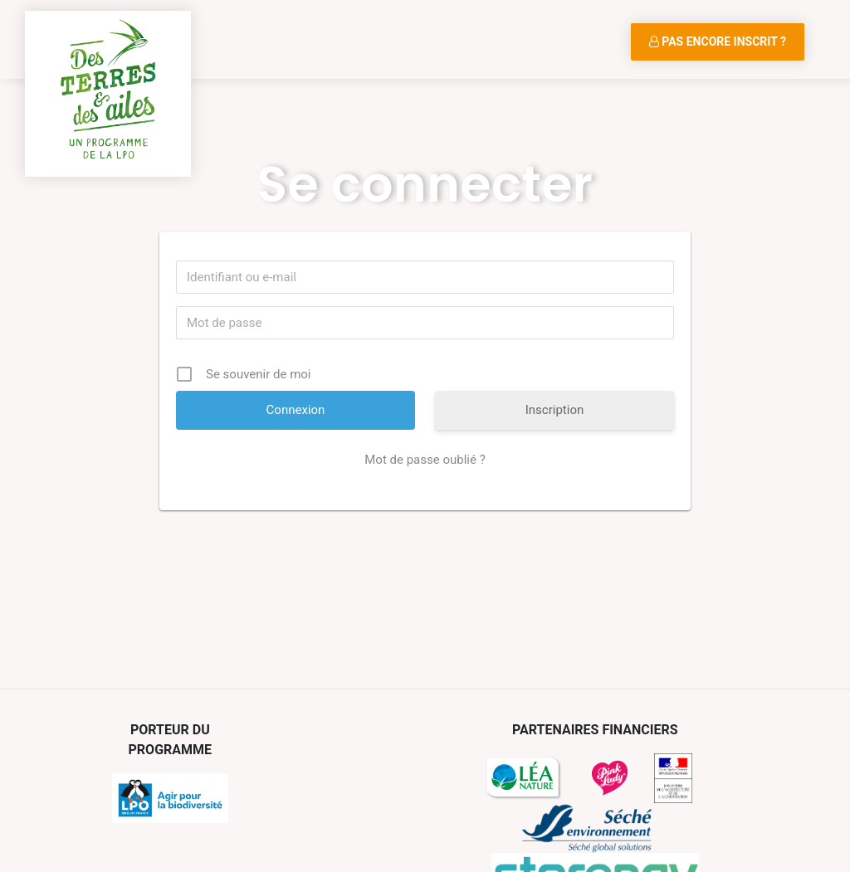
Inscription (554, 409)
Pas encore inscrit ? (717, 41)
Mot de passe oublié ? (424, 459)
